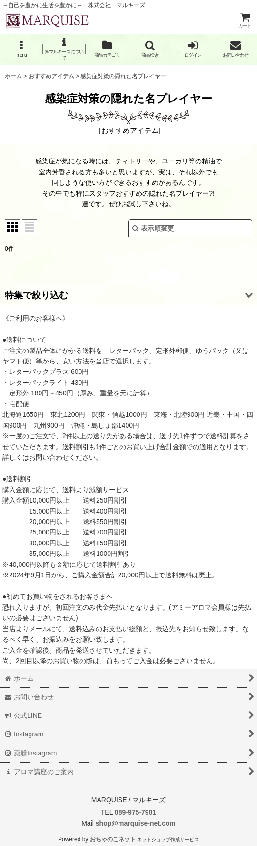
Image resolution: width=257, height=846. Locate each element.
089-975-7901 (135, 812)
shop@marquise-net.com (135, 823)
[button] (21, 48)
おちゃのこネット (113, 839)
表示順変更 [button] (153, 228)
